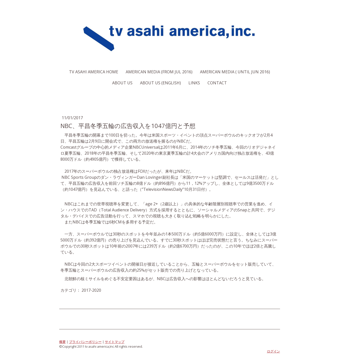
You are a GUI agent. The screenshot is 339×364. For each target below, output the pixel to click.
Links (194, 83)
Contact (217, 83)
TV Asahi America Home (93, 72)
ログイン (273, 351)
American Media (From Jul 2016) (159, 72)
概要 (62, 341)
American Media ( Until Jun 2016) (235, 72)
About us (122, 83)
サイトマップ (114, 341)
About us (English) (160, 83)
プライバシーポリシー (85, 341)
